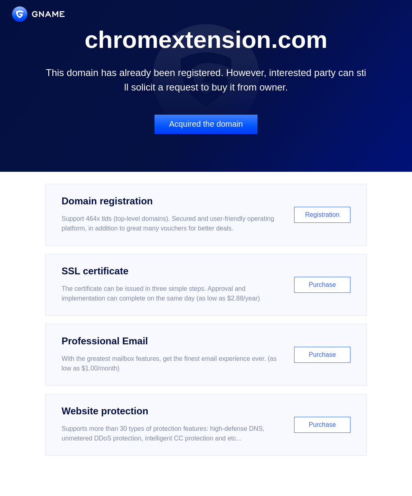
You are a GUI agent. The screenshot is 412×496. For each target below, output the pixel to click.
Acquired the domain (206, 123)
